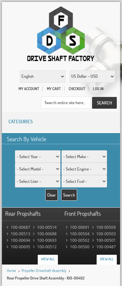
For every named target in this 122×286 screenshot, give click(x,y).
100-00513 (20, 234)
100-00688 (47, 234)
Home (11, 270)
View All (48, 259)
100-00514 (47, 227)
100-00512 (47, 247)
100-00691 (79, 227)
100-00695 (20, 247)
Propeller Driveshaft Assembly (43, 270)
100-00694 (20, 240)
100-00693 (47, 240)
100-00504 (79, 234)
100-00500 (79, 247)
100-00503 (106, 234)
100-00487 (106, 247)
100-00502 (79, 240)
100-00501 (106, 240)
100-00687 (20, 227)
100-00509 (106, 227)
